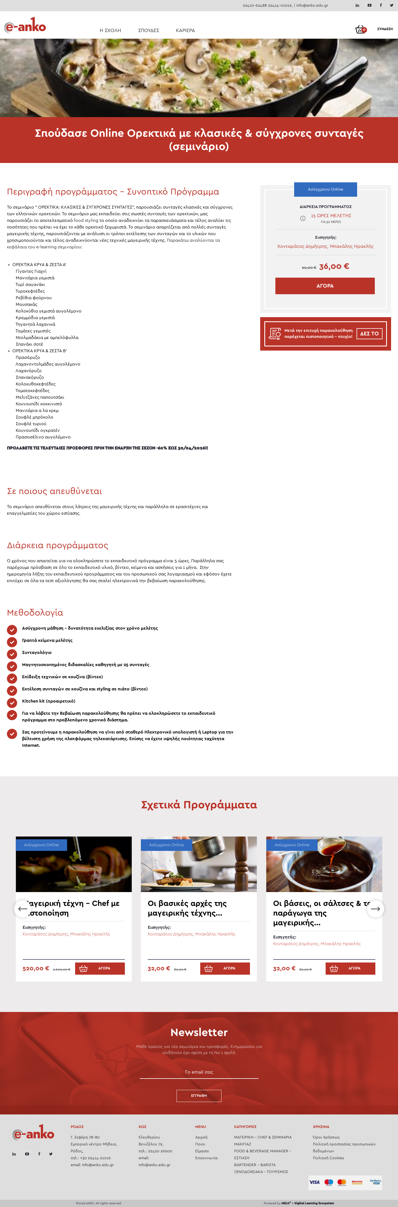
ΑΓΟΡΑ (325, 286)
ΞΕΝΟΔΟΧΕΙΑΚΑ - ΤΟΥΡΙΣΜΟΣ (261, 1172)
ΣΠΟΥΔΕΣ (148, 30)
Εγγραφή (199, 1096)
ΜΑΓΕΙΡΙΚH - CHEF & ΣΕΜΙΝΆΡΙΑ (263, 1137)
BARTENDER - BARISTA (255, 1165)
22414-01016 (280, 5)
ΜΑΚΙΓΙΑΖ (242, 1144)
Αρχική (201, 1137)
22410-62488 (255, 5)
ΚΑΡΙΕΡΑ (185, 30)
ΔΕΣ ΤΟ (369, 333)
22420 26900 (160, 1151)
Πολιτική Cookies (328, 1158)
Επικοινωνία (206, 1158)
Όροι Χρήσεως (326, 1137)
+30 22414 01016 (95, 1158)
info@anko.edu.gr (312, 5)
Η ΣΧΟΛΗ (110, 30)
